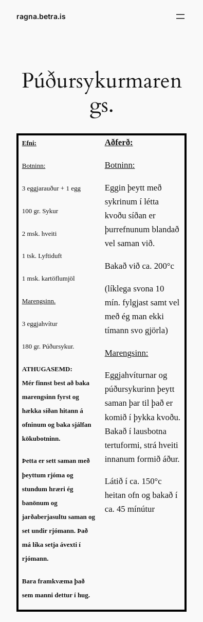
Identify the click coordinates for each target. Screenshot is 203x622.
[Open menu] (180, 16)
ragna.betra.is (41, 16)
